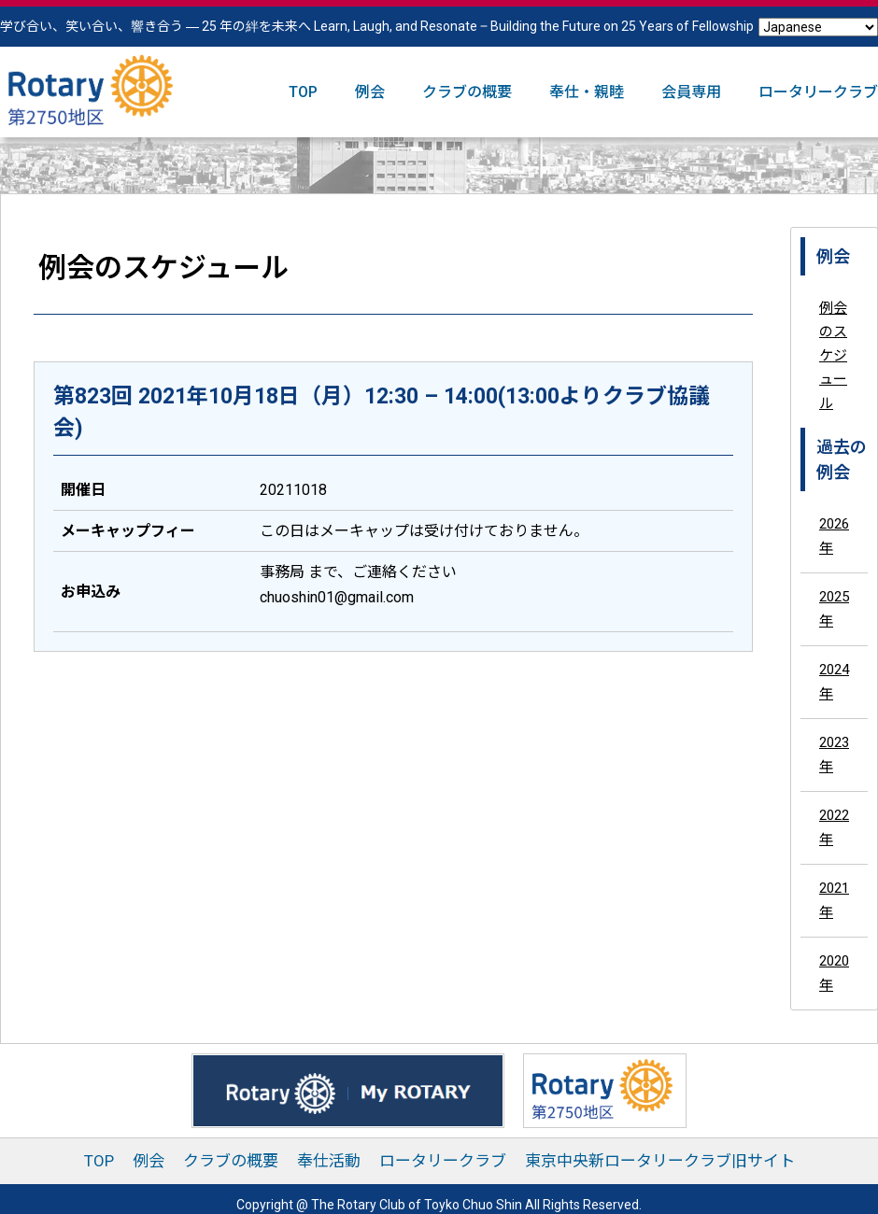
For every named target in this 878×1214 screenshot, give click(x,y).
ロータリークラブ (818, 92)
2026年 (834, 536)
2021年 (834, 900)
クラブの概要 (467, 92)
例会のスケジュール (833, 356)
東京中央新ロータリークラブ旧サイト (660, 1160)
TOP (303, 92)
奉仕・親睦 (586, 92)
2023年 (834, 754)
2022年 (834, 827)
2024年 (834, 681)
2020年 (834, 973)
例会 (370, 92)
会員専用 (691, 92)
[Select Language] (818, 27)
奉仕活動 (329, 1160)
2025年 (834, 608)
